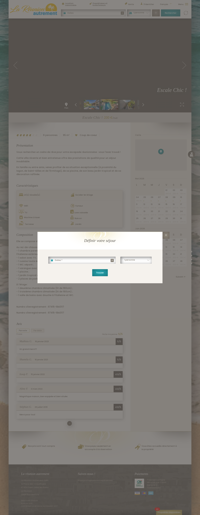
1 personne (129, 260)
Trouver (100, 272)
